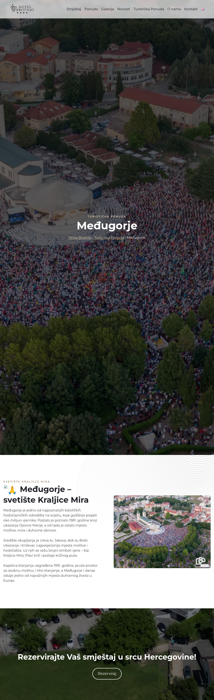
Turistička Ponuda (148, 9)
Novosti (123, 9)
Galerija (107, 9)
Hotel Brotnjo (80, 238)
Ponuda (91, 9)
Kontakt (191, 9)
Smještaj (74, 9)
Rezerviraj (107, 673)
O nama (174, 9)
